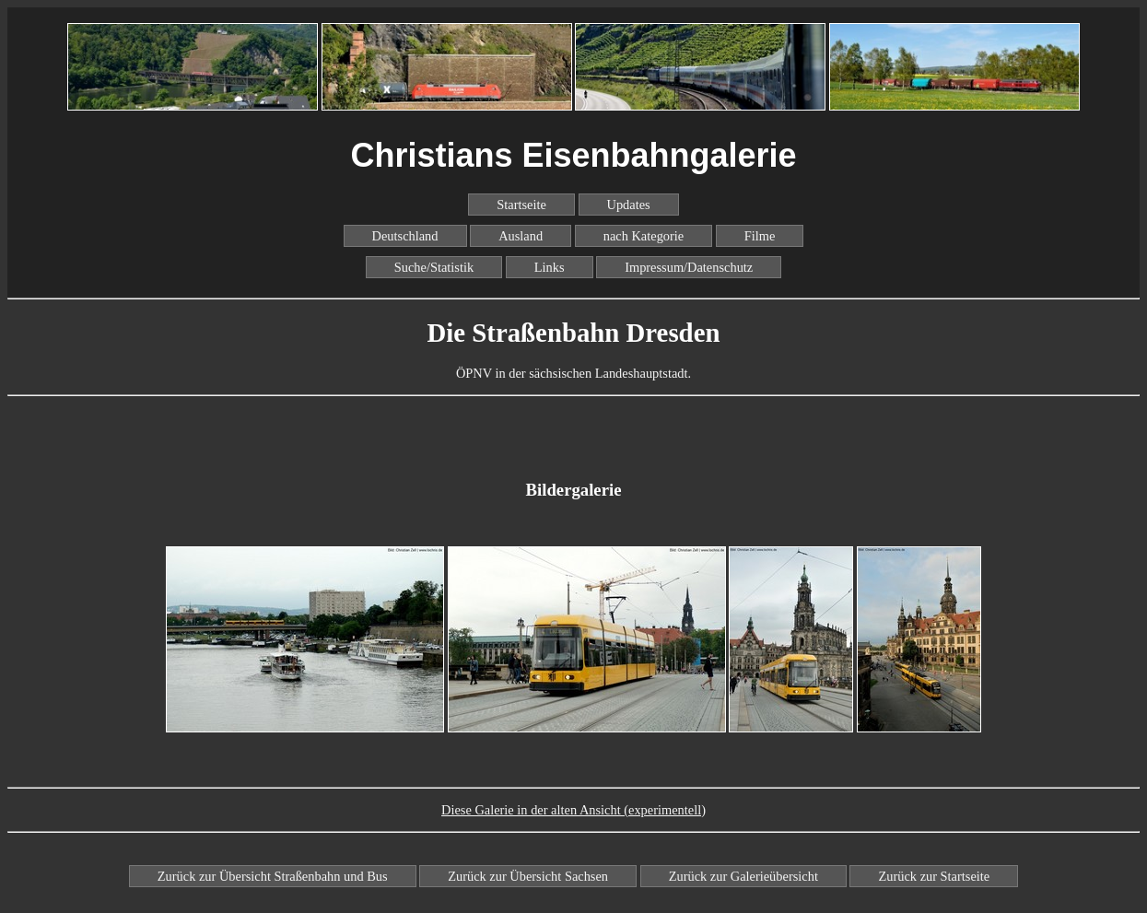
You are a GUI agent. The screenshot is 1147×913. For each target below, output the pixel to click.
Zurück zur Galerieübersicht (743, 876)
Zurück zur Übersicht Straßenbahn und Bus (273, 876)
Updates (628, 204)
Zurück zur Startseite (933, 876)
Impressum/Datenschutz (689, 267)
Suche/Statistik (434, 267)
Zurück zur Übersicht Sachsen (528, 876)
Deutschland (405, 235)
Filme (760, 235)
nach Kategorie (644, 235)
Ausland (520, 235)
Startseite (521, 204)
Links (549, 267)
